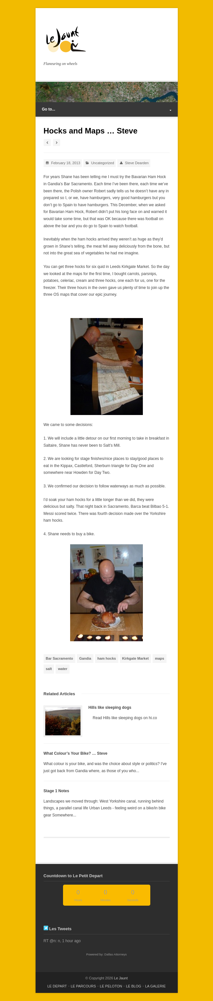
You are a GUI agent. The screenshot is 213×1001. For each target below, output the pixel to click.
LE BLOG (133, 986)
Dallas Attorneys (115, 954)
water (62, 669)
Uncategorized (102, 163)
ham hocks (106, 658)
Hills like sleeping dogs (110, 707)
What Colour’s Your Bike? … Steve (76, 753)
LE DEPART (57, 986)
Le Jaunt (121, 978)
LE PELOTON (111, 986)
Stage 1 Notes (56, 791)
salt (49, 669)
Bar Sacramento (59, 658)
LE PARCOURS (83, 986)
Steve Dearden (137, 163)
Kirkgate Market (135, 658)
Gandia (85, 658)
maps (159, 658)
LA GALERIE (155, 986)
